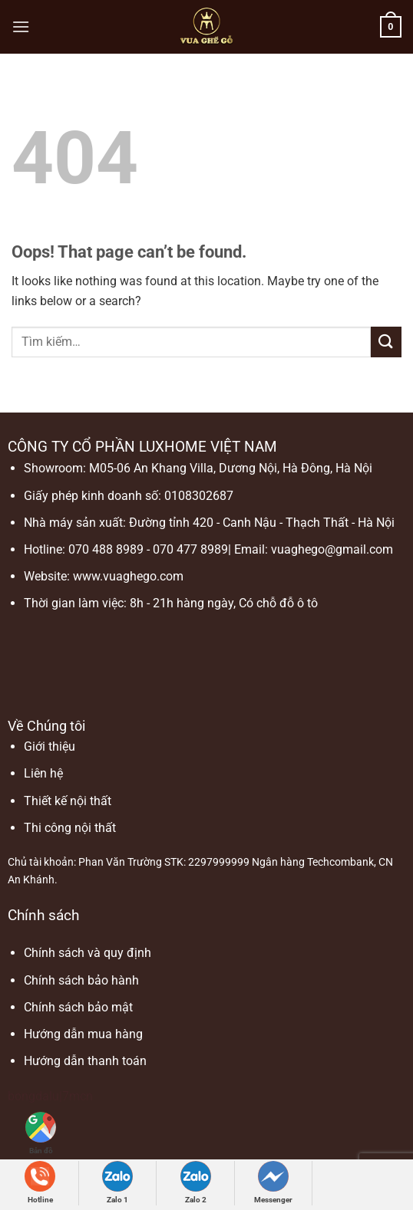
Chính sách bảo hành (81, 980)
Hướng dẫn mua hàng (83, 1034)
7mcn (77, 1096)
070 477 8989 (190, 549)
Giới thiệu (49, 746)
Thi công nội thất (70, 827)
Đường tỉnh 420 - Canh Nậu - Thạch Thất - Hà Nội (262, 522)
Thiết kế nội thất (67, 801)
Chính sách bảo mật (78, 1007)
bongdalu (33, 1096)
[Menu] (21, 26)
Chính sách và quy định (87, 952)
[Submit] (386, 342)
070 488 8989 (106, 549)
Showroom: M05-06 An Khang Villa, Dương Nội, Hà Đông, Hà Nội (198, 468)
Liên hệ (43, 773)
